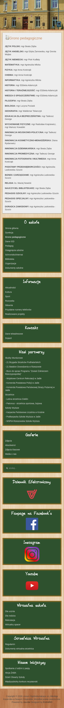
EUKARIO (47, 702)
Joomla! (26, 702)
